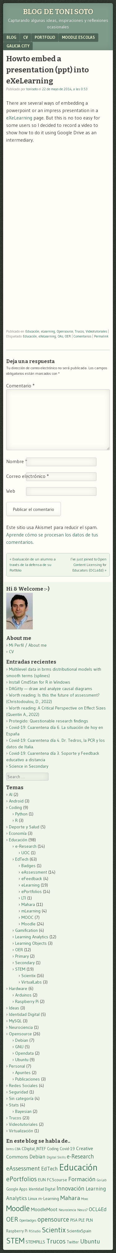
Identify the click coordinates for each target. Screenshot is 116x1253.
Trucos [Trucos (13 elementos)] (56, 1241)
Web (10, 491)
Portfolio (45, 37)
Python (21, 814)
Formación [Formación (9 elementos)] (82, 1179)
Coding (15, 807)
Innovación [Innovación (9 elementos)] (70, 1188)
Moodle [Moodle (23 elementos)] (18, 1208)
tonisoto (32, 89)
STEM (20, 969)
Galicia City (17, 45)
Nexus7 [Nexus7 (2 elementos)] (82, 1210)
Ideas (14, 1008)
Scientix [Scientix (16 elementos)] (54, 1229)
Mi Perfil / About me (28, 645)
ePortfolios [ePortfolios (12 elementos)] (21, 1179)
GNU (19, 1046)
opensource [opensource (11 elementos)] (53, 1219)
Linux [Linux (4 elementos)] (32, 1198)
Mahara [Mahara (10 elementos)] (70, 1198)
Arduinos (23, 995)
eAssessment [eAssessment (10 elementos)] (23, 1168)
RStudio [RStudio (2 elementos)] (35, 1231)
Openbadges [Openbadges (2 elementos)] (27, 1221)
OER (68, 336)
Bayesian (23, 1111)
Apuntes (23, 1072)
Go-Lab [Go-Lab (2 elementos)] (101, 1180)
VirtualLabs (31, 982)
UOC (25, 852)
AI (10, 794)
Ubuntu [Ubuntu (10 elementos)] (90, 1241)
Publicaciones (27, 1079)
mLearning (31, 911)
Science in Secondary (28, 766)
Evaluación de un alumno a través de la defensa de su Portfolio (33, 564)
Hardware (18, 988)
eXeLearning (19, 118)
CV (25, 37)
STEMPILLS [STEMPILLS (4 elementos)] (35, 1242)
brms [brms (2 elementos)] (10, 1149)
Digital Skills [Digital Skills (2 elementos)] (56, 1157)
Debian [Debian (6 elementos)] (37, 1157)
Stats (14, 1105)
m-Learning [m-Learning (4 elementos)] (48, 1198)
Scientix (28, 975)
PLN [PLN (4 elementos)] (89, 1220)
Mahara (28, 904)
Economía (18, 833)
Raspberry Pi (27, 1001)
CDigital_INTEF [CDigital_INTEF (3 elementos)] (34, 1148)
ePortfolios (31, 891)
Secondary (25, 962)
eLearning (48, 331)
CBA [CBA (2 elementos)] (17, 1149)
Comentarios (82, 336)
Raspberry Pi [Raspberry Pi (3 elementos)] (17, 1231)
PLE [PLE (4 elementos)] (82, 1220)
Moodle (28, 924)
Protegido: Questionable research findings (48, 721)
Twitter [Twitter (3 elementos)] (73, 1242)
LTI (23, 898)
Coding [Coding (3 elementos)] (52, 1148)
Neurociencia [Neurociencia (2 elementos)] (67, 1210)
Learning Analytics (31, 937)
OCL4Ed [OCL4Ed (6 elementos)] (98, 1209)
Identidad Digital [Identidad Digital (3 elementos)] (42, 1189)
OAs (60, 336)
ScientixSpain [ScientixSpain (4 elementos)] (79, 1231)
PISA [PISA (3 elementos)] (73, 1220)
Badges (28, 865)
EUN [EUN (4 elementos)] (42, 1179)
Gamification (26, 930)
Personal (17, 1066)
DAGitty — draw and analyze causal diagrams (50, 688)
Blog (11, 37)
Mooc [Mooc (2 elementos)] (84, 1199)
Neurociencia (21, 1027)
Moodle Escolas (78, 37)
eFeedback (31, 878)
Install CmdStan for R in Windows (39, 682)
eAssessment (34, 872)
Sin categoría (21, 1098)
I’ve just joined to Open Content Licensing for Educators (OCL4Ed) (88, 564)
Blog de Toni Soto (58, 11)
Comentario (20, 385)
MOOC (27, 917)
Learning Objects (31, 943)
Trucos (79, 331)
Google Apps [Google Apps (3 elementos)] (17, 1189)
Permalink (101, 336)
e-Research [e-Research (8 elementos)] (80, 1156)
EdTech (21, 859)
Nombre (16, 461)
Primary (22, 956)
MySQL (15, 1021)
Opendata (24, 1053)
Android (16, 801)
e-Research (26, 846)
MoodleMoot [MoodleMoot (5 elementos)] (44, 1209)
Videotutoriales (96, 331)
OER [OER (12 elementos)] (12, 1219)
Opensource (65, 331)
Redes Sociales (23, 1085)
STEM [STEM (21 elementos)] (15, 1241)
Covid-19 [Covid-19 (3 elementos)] (67, 1148)
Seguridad (18, 1092)
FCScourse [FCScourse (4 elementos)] (57, 1179)
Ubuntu (21, 1059)
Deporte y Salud (24, 827)
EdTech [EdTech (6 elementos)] (49, 1169)
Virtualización (21, 1131)
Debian (21, 1040)
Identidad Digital (24, 1014)
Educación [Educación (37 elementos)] (78, 1167)
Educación (32, 331)
